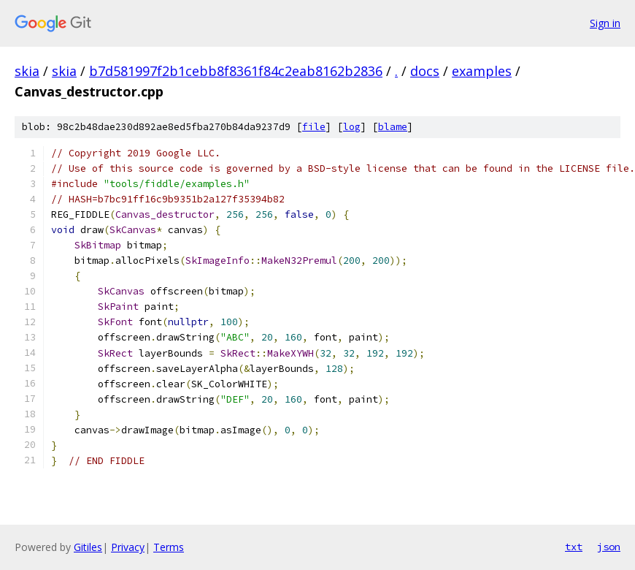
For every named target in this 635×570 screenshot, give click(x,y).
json (608, 546)
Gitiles (88, 547)
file (314, 127)
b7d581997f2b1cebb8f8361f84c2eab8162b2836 (235, 71)
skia (27, 71)
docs (424, 71)
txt (573, 546)
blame (392, 127)
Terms (168, 547)
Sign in (605, 23)
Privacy (128, 547)
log (352, 127)
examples (482, 71)
